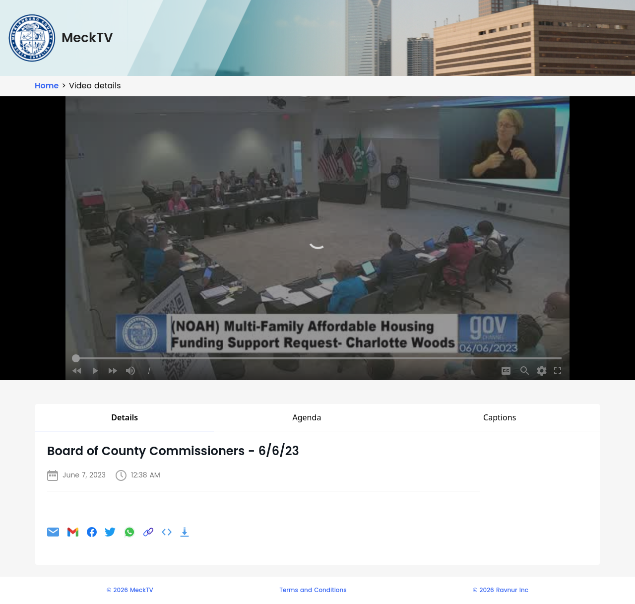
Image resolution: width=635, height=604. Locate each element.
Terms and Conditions (312, 590)
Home (47, 85)
